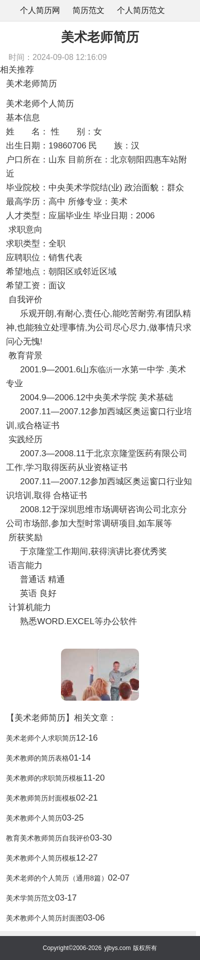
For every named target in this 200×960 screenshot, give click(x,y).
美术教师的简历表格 (37, 758)
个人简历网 (40, 10)
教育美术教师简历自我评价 (48, 838)
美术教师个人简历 (34, 818)
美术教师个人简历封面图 (44, 918)
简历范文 (88, 10)
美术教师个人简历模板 (41, 858)
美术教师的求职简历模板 (44, 778)
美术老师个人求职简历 (41, 738)
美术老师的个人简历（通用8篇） (57, 878)
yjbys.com (117, 948)
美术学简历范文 (30, 898)
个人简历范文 (141, 10)
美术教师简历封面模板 (41, 798)
